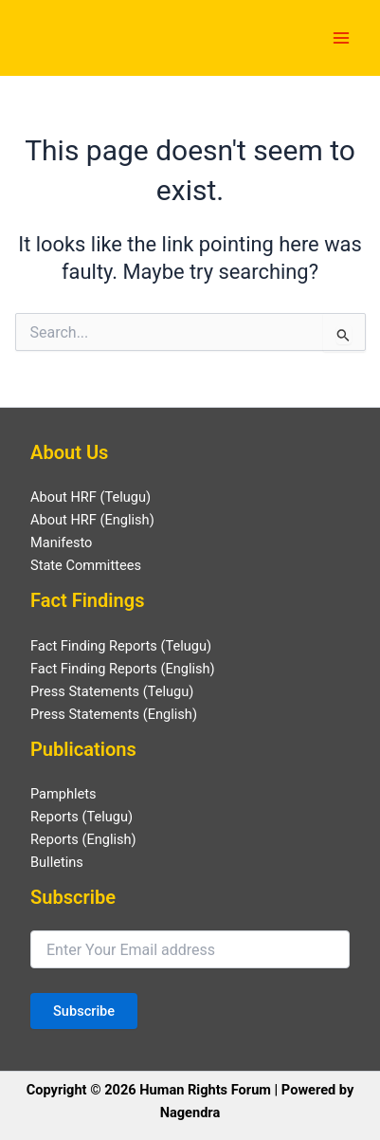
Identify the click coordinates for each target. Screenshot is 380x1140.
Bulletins (56, 862)
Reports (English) (83, 839)
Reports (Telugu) (81, 816)
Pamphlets (63, 793)
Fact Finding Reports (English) (122, 668)
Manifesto (61, 542)
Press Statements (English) (113, 714)
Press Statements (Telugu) (111, 691)
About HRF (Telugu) (90, 497)
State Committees (85, 565)
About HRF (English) (92, 519)
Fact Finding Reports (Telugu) (120, 645)
